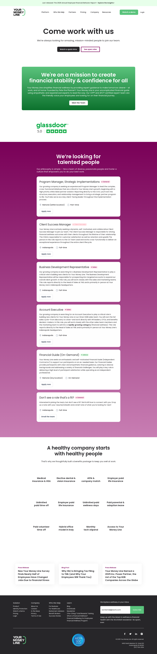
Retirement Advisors (56, 611)
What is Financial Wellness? (77, 616)
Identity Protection (20, 609)
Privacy (34, 613)
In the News (35, 611)
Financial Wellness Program (77, 621)
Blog (68, 606)
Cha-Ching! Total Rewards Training (80, 613)
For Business (53, 606)
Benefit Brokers (54, 613)
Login (142, 12)
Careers (34, 609)
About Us (34, 606)
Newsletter (71, 611)
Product (16, 606)
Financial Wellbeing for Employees (80, 618)
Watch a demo (129, 12)
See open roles (90, 49)
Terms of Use (36, 616)
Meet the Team (78, 103)
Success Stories (55, 616)
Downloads (71, 609)
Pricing (83, 12)
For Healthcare (54, 609)
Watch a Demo (19, 611)
